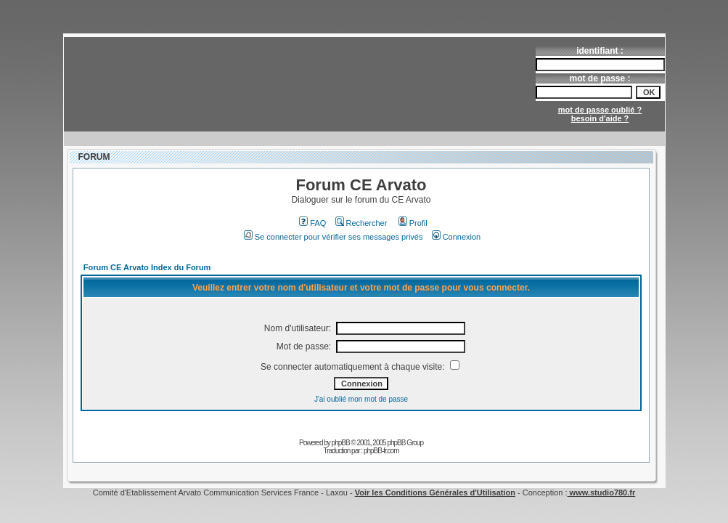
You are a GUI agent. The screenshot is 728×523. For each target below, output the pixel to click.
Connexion (456, 236)
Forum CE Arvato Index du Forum (147, 267)
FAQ (312, 223)
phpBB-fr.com (381, 451)
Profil (413, 223)
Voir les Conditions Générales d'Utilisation (435, 492)
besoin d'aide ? (600, 118)
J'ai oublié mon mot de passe (361, 399)
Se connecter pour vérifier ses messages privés (333, 236)
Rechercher (361, 223)
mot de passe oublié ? (600, 109)
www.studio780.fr (602, 492)
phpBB (341, 443)
